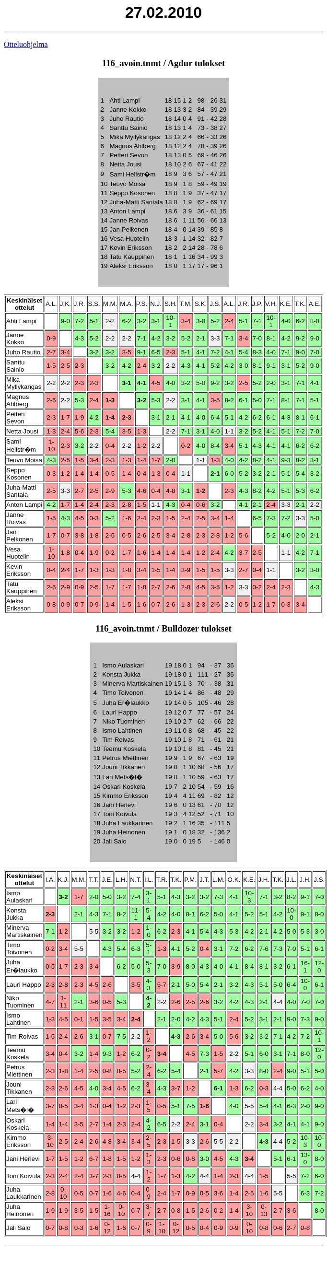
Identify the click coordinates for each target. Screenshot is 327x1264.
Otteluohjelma (26, 44)
